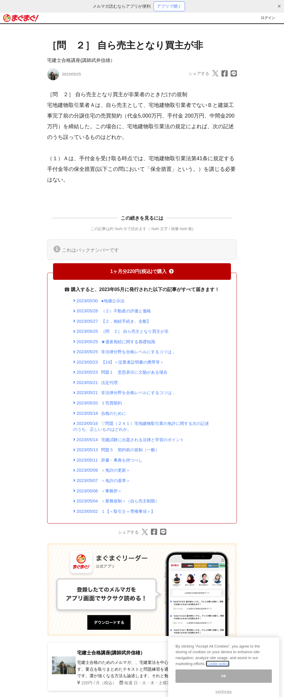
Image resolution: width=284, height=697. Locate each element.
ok (223, 682)
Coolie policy (218, 670)
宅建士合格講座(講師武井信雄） (81, 60)
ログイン (268, 18)
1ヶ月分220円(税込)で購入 (142, 271)
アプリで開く (169, 6)
